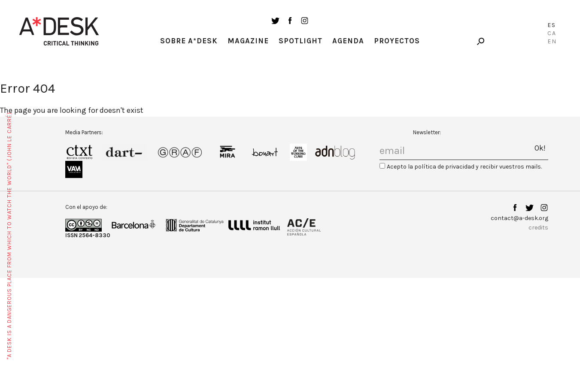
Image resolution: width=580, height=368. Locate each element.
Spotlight (300, 40)
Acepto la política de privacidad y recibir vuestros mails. (464, 166)
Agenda (348, 40)
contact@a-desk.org (519, 218)
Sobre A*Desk (189, 40)
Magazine (248, 40)
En (552, 41)
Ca (551, 33)
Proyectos (397, 40)
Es (551, 25)
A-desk (59, 31)
